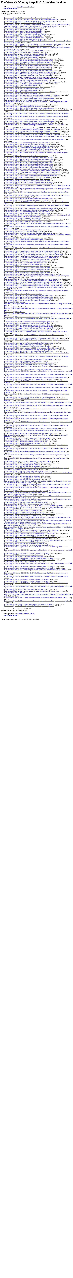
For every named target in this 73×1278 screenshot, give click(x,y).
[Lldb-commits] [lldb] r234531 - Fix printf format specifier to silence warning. (27, 463)
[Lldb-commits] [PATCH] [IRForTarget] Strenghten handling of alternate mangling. (29, 46)
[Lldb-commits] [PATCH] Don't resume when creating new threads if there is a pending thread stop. (33, 282)
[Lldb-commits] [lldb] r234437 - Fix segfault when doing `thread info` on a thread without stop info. (33, 254)
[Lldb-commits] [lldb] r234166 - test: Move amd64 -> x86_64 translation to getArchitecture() (31, 19)
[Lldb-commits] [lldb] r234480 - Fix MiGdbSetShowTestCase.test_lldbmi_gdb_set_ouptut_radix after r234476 (37, 318)
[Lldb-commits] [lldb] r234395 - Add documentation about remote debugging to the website (31, 208)
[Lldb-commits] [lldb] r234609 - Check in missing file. (20, 561)
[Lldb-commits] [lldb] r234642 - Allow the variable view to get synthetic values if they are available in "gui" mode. (38, 601)
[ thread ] (20, 7)
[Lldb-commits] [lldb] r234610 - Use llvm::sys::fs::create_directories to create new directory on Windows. (35, 569)
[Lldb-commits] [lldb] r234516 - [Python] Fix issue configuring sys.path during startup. (30, 397)
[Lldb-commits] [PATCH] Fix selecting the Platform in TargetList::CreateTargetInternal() (30, 72)
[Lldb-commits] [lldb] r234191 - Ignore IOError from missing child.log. (25, 34)
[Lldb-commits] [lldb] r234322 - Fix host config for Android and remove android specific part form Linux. (35, 136)
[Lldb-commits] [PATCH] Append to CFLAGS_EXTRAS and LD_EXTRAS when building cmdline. (34, 505)
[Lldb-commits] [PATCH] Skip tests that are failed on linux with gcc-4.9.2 (26, 80)
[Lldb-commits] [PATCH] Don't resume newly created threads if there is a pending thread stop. (32, 257)
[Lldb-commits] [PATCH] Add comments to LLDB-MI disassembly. (24, 535)
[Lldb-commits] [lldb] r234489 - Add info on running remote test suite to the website (29, 328)
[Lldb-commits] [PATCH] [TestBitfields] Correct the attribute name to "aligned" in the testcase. (32, 170)
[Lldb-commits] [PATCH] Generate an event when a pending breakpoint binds (27, 62)
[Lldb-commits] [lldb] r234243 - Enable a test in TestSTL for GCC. (24, 51)
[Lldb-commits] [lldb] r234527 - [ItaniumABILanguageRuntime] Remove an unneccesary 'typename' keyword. (37, 455)
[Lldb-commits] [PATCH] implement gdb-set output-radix (21, 57)
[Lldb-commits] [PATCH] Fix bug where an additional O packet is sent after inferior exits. (30, 78)
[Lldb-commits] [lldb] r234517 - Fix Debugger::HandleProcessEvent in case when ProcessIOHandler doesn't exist (37, 412)
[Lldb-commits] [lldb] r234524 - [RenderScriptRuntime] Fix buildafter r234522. (28, 461)
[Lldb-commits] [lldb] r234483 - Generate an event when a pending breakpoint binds (29, 322)
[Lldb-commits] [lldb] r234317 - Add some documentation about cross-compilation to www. (31, 120)
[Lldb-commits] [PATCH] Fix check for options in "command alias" (24, 28)
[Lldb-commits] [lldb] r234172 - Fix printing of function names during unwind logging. (30, 21)
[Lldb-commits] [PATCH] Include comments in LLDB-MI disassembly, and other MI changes (32, 338)
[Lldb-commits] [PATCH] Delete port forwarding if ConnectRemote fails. (26, 97)
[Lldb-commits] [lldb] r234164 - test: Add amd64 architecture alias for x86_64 (27, 18)
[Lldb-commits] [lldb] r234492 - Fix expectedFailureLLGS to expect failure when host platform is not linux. (36, 331)
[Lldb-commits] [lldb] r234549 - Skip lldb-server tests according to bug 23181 (27, 504)
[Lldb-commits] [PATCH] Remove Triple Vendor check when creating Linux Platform (29, 92)
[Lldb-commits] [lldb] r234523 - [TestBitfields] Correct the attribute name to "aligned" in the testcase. (34, 430)
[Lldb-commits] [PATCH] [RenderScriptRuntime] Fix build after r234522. (26, 440)
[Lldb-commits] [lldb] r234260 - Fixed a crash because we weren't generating (27, 77)
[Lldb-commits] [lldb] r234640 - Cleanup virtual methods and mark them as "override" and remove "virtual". (36, 597)
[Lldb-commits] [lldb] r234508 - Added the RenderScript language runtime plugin (28, 369)
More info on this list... (11, 8)
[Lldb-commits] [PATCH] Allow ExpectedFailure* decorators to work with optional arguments (32, 82)
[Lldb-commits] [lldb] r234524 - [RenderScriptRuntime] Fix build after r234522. (28, 438)
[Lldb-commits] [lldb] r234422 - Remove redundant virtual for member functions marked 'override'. (33, 220)
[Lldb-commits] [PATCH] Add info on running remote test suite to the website (27, 143)
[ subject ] (26, 7)
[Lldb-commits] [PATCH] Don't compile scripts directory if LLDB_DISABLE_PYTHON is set (32, 95)
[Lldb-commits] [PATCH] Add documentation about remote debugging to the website (29, 123)
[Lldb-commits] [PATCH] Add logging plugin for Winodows (22, 464)
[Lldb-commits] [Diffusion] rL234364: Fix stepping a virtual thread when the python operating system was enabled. (38, 371)
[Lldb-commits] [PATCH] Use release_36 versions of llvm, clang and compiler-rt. (28, 67)
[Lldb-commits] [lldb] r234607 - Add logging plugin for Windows (23, 556)
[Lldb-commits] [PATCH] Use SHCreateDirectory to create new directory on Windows (29, 558)
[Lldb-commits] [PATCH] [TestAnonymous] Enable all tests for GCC (24, 509)
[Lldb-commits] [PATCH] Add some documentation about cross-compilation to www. (29, 98)
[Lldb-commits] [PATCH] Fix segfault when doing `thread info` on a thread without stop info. (31, 251)
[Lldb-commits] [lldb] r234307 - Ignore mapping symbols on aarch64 (24, 105)
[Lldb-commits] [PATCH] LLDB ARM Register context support (23, 83)
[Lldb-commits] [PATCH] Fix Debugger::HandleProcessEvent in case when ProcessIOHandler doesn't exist (36, 377)
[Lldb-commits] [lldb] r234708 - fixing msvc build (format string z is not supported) (29, 606)
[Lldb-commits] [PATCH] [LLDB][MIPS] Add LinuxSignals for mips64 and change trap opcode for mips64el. (36, 110)
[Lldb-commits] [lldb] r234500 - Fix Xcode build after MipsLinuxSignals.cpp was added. (30, 349)
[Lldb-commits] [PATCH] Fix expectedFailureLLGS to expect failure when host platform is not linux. (34, 139)
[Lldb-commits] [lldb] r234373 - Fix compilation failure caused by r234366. (26, 200)
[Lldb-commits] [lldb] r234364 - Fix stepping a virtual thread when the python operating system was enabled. (36, 192)
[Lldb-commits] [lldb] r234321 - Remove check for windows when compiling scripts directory (32, 133)
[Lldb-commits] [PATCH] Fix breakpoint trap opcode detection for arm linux (27, 553)
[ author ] (32, 7)
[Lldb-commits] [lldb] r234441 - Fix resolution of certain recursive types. (26, 262)
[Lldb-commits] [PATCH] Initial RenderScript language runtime (23, 218)
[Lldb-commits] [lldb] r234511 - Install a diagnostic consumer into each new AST (28, 379)
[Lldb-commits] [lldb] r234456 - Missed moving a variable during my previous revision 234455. (32, 279)
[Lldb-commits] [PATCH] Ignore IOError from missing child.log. (23, 23)
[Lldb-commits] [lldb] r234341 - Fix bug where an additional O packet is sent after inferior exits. (32, 174)
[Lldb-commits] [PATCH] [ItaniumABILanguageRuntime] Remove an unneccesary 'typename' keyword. (35, 451)
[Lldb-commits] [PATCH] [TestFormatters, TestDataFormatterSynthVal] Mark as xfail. (29, 514)
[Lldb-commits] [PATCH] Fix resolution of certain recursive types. (24, 238)
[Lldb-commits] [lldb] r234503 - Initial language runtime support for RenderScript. (28, 359)
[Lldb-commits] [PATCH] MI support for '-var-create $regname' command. (26, 538)
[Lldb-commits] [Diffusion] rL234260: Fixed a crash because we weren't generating (29, 363)
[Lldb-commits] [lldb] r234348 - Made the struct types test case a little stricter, (27, 177)
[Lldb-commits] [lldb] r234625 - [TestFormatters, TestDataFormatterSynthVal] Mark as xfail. (31, 591)
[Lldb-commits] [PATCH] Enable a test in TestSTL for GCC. (22, 52)
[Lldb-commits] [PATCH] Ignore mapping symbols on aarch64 (22, 106)
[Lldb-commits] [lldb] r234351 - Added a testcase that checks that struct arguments (28, 182)
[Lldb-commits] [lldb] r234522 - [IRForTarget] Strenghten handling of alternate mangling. (30, 428)
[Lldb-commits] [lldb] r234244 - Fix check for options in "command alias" (26, 54)
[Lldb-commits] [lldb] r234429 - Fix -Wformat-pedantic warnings (23, 231)
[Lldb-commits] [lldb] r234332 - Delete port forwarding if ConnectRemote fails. (28, 151)
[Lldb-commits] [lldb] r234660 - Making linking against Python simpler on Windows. (29, 604)
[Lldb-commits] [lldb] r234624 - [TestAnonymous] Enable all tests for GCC (26, 589)
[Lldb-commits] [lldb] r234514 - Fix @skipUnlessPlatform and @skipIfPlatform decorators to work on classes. (37, 394)
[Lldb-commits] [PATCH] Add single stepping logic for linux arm (23, 555)
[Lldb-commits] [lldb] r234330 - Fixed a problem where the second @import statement (30, 146)
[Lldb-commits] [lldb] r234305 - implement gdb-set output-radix (23, 88)
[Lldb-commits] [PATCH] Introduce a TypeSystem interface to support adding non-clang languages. (33, 44)
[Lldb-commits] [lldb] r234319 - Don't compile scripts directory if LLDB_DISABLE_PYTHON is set (34, 124)
